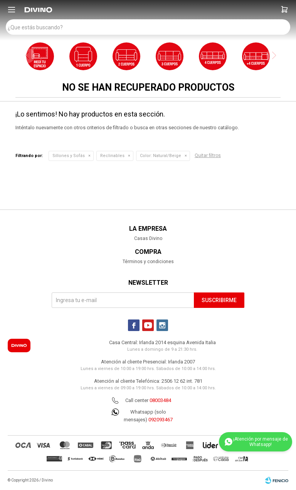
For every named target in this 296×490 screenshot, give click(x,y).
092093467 (160, 419)
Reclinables (112, 155)
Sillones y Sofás (68, 155)
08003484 (160, 400)
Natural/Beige (160, 155)
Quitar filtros (208, 155)
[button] (284, 9)
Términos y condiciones (148, 261)
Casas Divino (148, 238)
